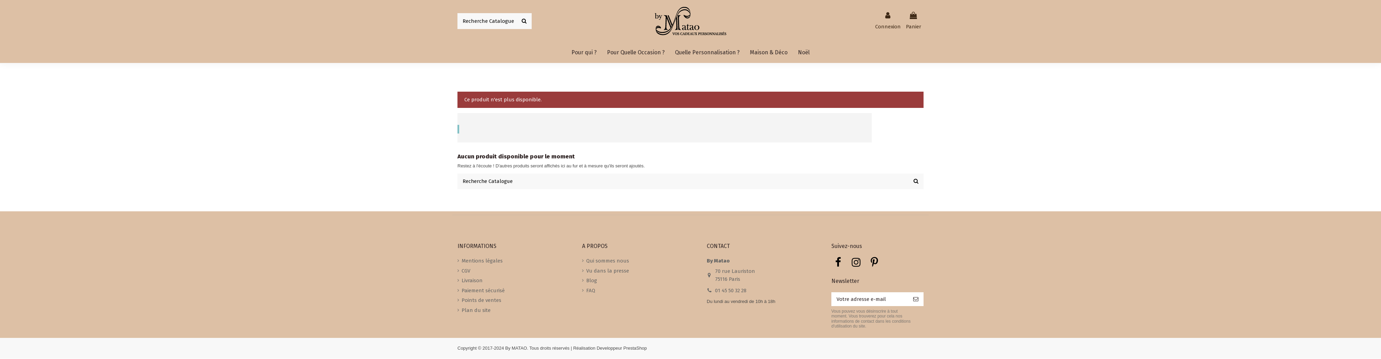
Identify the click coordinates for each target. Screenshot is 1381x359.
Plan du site (476, 310)
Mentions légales (482, 261)
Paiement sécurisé (483, 291)
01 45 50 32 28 (730, 291)
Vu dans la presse (607, 271)
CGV (466, 271)
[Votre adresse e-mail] (869, 300)
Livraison (472, 281)
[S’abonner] (916, 300)
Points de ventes (481, 300)
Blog (591, 281)
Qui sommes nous (607, 261)
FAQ (590, 291)
